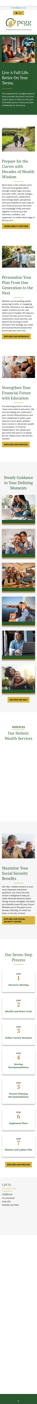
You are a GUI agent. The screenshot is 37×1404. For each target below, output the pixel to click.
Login (18, 13)
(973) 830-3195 (9, 1188)
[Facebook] (18, 1401)
